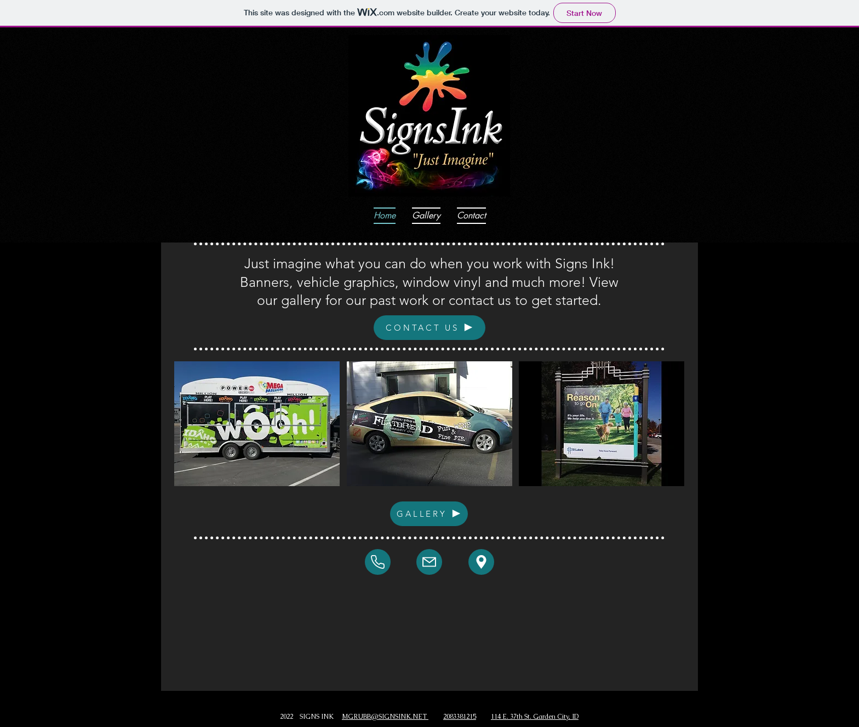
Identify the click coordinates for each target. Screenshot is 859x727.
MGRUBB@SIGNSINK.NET (385, 716)
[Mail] (378, 562)
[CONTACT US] (429, 327)
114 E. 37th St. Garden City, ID (535, 716)
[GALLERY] (429, 513)
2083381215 (459, 716)
